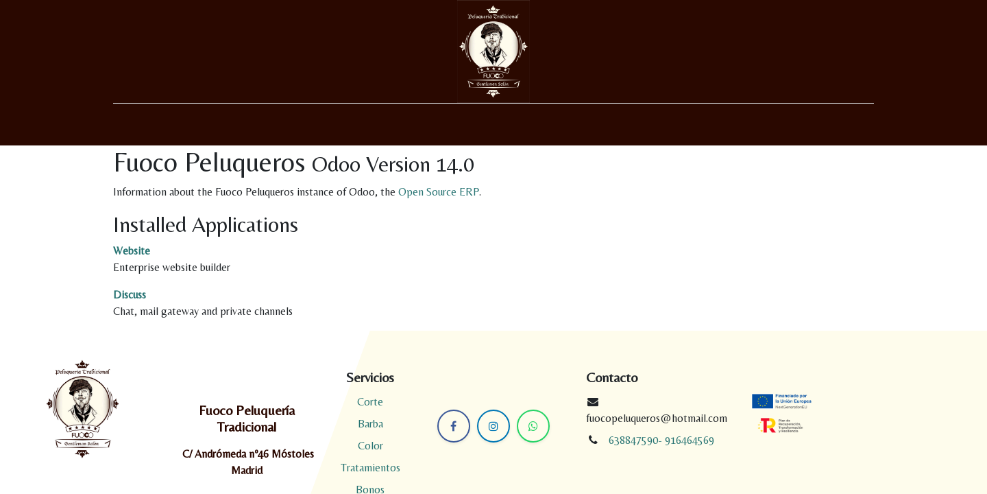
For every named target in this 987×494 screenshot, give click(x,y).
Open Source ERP (438, 191)
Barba (370, 423)
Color (370, 445)
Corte (370, 401)
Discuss (129, 294)
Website (131, 250)
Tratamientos (370, 467)
